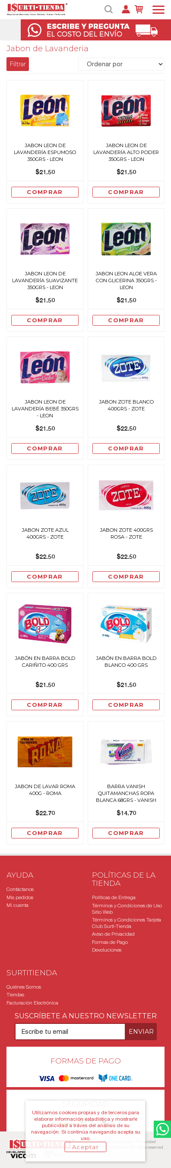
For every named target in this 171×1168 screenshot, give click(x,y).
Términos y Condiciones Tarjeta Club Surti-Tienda (126, 923)
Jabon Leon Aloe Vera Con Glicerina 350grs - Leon (126, 280)
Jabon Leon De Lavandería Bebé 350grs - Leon (45, 409)
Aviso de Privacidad (113, 934)
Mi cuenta (17, 905)
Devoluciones (106, 950)
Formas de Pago (110, 942)
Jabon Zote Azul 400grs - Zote (45, 533)
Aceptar (85, 1146)
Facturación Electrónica (32, 1003)
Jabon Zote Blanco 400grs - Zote (126, 405)
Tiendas (15, 995)
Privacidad (146, 1141)
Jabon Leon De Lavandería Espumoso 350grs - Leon (45, 152)
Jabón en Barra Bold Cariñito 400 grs (45, 661)
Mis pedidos (19, 897)
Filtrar (18, 64)
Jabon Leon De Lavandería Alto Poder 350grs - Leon (126, 152)
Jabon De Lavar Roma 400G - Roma (45, 789)
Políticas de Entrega (114, 897)
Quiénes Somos (23, 987)
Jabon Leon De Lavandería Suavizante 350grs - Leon (45, 280)
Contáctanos (20, 889)
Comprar (45, 191)
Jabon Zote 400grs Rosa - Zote (126, 533)
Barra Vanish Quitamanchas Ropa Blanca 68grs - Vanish (126, 793)
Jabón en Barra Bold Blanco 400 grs (126, 661)
